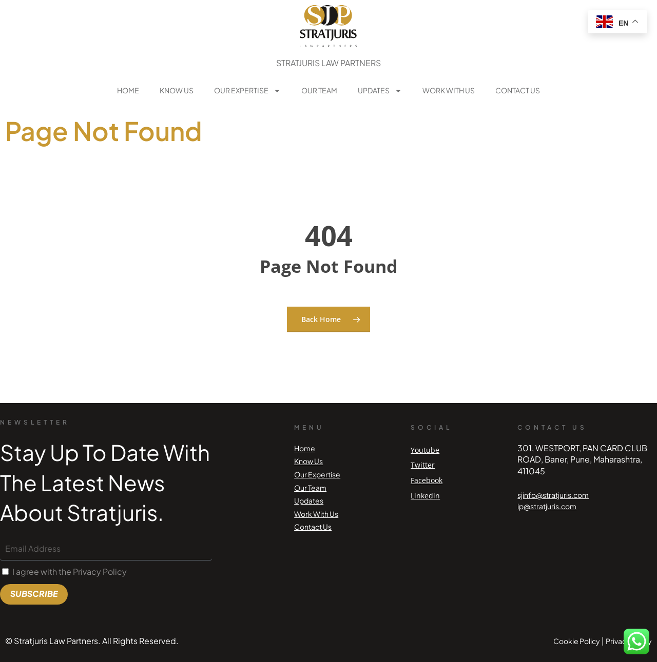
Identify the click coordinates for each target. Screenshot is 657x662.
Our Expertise (247, 90)
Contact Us (517, 90)
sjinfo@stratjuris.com (553, 494)
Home (128, 90)
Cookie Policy (576, 641)
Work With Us (448, 90)
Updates (380, 90)
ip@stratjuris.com (546, 506)
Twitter (423, 465)
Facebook (426, 480)
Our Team (319, 90)
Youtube (425, 450)
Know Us (177, 90)
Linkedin (425, 495)
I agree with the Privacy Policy (69, 571)
